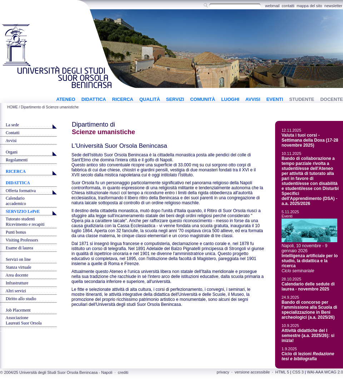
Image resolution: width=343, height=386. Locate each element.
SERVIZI (175, 99)
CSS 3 (298, 372)
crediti (123, 372)
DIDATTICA (93, 99)
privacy (223, 372)
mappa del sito (309, 6)
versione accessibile (252, 372)
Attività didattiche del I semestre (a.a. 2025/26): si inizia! (308, 335)
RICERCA (122, 99)
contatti (288, 6)
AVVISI (252, 99)
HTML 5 (282, 372)
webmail (272, 6)
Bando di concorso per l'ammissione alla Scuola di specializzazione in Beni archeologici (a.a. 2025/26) (309, 310)
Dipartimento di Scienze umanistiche (50, 107)
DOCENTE (331, 99)
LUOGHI (230, 99)
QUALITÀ (149, 99)
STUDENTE (301, 99)
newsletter (333, 6)
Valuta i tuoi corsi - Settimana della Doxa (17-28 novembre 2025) (310, 140)
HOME (12, 107)
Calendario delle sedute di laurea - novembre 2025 (308, 287)
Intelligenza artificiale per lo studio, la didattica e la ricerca (310, 260)
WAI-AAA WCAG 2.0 (325, 372)
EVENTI (274, 99)
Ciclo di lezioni (308, 356)
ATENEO (65, 99)
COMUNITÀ (202, 99)
